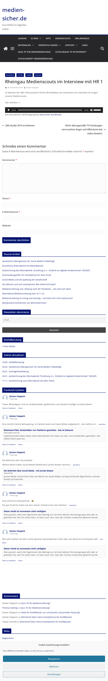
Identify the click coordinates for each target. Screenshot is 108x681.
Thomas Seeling (9, 607)
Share (20, 408)
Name (6, 198)
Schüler (38, 75)
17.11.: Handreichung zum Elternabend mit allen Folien (28, 380)
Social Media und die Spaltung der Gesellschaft (24, 279)
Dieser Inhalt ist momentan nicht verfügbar (25, 511)
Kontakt (69, 45)
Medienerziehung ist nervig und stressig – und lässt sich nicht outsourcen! (37, 298)
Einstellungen (54, 674)
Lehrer (29, 75)
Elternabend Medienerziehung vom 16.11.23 (23, 293)
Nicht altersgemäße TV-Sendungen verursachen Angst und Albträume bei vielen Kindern (84, 129)
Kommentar (9, 160)
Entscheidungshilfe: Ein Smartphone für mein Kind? (26, 275)
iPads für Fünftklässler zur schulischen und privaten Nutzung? (50, 612)
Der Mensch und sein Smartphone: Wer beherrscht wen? (29, 284)
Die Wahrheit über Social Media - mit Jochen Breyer (28, 470)
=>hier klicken (8, 346)
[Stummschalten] (91, 110)
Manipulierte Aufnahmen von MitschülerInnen (24, 302)
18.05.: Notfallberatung (13, 362)
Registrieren (8, 638)
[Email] (54, 320)
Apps (48, 38)
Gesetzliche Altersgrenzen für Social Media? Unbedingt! (28, 261)
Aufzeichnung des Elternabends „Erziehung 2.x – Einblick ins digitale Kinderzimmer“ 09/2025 (46, 270)
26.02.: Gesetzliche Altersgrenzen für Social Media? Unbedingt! (31, 366)
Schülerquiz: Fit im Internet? (70, 52)
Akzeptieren (54, 658)
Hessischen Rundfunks (50, 114)
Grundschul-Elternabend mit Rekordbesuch (22, 265)
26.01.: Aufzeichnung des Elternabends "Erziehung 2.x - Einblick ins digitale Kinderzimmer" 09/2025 (49, 376)
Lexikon (22, 38)
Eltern (34, 38)
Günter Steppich (32, 87)
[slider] (50, 110)
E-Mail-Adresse (11, 211)
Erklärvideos (82, 38)
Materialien (24, 45)
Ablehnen (54, 666)
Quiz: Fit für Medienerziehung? (34, 52)
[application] (54, 110)
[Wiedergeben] (8, 110)
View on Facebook (9, 408)
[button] (39, 38)
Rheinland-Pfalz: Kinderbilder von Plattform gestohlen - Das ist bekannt (38, 430)
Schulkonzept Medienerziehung (35, 58)
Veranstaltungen (48, 45)
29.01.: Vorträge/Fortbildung (15, 371)
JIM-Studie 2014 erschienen (18, 125)
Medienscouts (62, 38)
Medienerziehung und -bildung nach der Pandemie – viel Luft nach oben (36, 289)
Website (6, 225)
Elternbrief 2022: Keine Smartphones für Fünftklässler (46, 617)
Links (85, 45)
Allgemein (10, 75)
